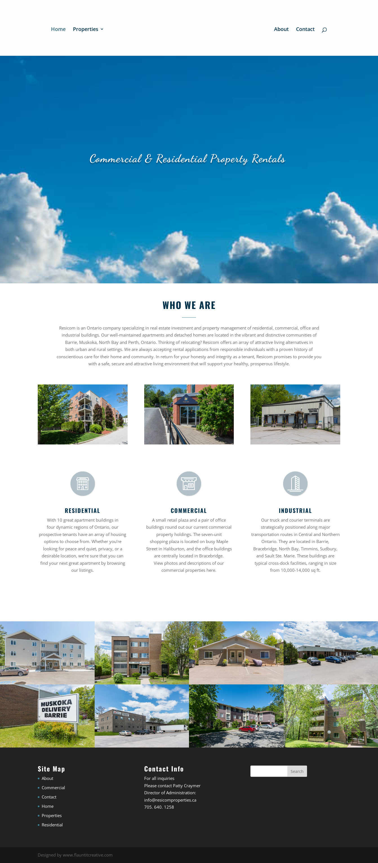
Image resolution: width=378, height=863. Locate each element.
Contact (305, 29)
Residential (52, 825)
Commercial (53, 787)
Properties (85, 29)
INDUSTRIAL (295, 510)
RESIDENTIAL (82, 510)
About (281, 29)
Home (58, 29)
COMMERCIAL (189, 510)
